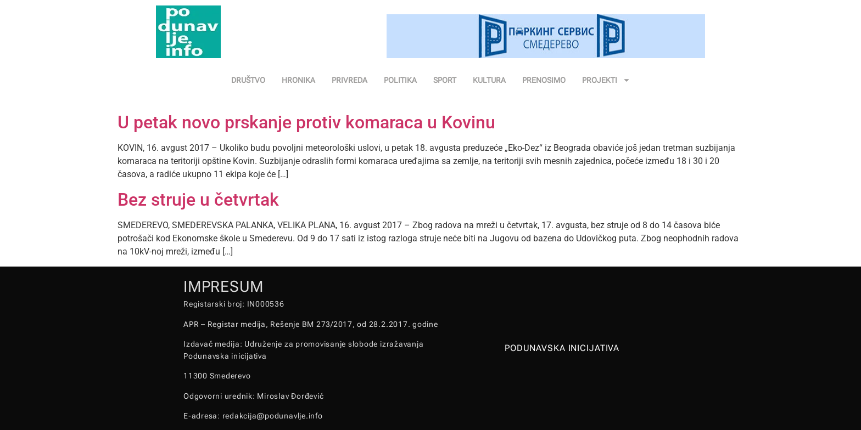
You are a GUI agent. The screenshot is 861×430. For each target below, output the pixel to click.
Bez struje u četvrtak (198, 199)
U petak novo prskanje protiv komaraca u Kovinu (306, 122)
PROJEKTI (606, 80)
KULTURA (489, 80)
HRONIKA (298, 80)
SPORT (444, 80)
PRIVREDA (349, 80)
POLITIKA (400, 80)
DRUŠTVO (248, 80)
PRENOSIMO (544, 80)
